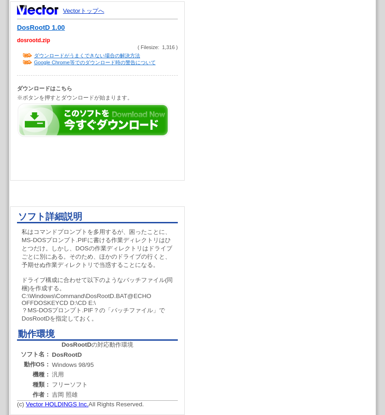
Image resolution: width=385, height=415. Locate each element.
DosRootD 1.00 (41, 27)
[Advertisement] (288, 174)
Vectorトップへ (83, 10)
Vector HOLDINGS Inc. (57, 404)
